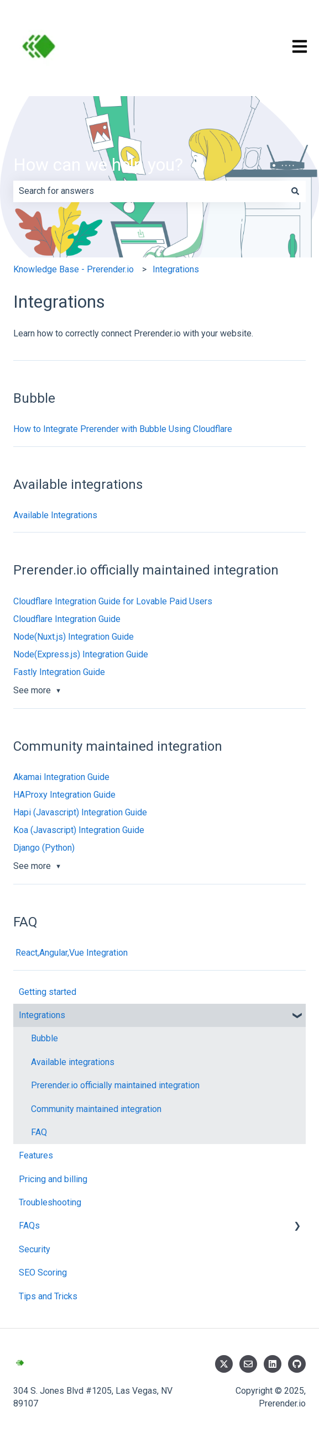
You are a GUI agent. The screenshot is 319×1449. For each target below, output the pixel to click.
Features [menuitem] (36, 1155)
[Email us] (248, 1364)
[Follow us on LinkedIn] (272, 1364)
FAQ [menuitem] (39, 1132)
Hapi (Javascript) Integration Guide (80, 812)
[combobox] (149, 191)
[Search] (295, 191)
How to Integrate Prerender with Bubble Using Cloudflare (122, 429)
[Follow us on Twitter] (224, 1364)
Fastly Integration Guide (59, 672)
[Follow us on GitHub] (297, 1364)
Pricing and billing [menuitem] (53, 1179)
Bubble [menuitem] (44, 1038)
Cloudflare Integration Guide (67, 619)
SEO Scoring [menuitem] (43, 1272)
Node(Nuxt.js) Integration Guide (73, 636)
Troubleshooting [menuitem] (50, 1202)
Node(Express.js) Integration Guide (80, 654)
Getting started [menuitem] (47, 992)
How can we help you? (98, 164)
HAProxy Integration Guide (64, 794)
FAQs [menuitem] (29, 1225)
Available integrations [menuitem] (72, 1062)
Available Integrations (55, 515)
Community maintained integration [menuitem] (96, 1109)
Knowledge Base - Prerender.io (73, 269)
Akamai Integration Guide (61, 777)
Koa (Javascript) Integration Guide (78, 830)
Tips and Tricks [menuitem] (48, 1296)
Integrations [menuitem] (42, 1015)
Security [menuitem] (34, 1249)
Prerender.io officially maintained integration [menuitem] (115, 1085)
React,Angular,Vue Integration (70, 952)
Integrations (176, 269)
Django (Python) (44, 847)
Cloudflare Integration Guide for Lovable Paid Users (112, 601)
